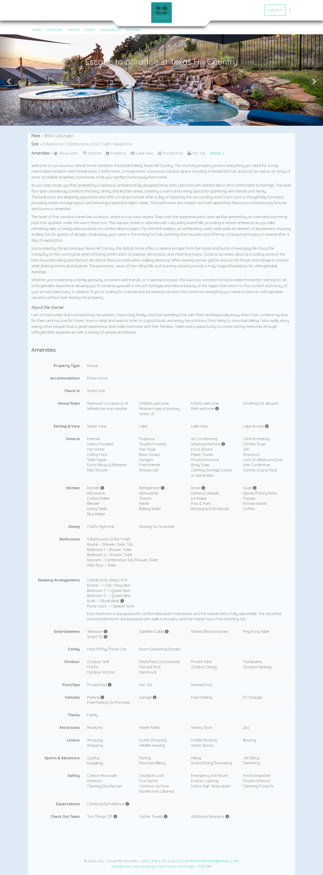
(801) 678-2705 (154, 861)
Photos (74, 30)
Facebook (121, 866)
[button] (8, 80)
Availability (111, 30)
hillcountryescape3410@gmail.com (205, 861)
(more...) (217, 153)
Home (36, 30)
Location (54, 30)
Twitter (166, 866)
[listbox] (161, 80)
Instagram (144, 866)
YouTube (186, 866)
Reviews (133, 30)
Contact (275, 10)
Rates (90, 30)
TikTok (205, 866)
